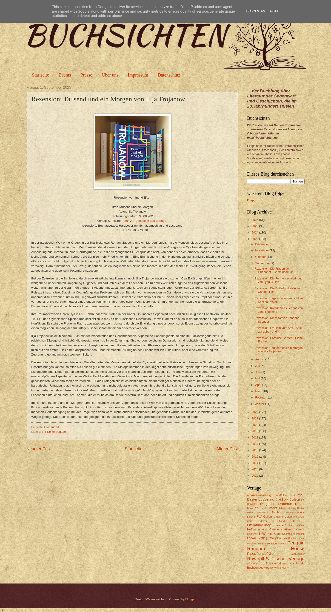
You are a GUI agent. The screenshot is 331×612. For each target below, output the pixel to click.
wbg (266, 567)
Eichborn (277, 512)
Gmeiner (279, 516)
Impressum (138, 74)
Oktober (260, 257)
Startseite (40, 74)
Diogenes (267, 504)
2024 (255, 232)
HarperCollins (285, 525)
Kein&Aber (252, 534)
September (263, 263)
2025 (255, 226)
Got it (275, 11)
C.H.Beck (282, 499)
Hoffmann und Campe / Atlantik (270, 529)
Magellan (275, 538)
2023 (255, 239)
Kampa (300, 529)
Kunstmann (299, 534)
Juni (258, 372)
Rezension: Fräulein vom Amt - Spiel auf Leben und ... (278, 329)
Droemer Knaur (291, 504)
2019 (255, 431)
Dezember (262, 244)
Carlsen (295, 499)
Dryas (250, 508)
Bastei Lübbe (257, 499)
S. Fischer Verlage (54, 431)
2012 (255, 475)
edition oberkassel (257, 512)
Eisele (290, 512)
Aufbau (299, 495)
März (259, 391)
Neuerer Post (38, 449)
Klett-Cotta (274, 533)
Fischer (251, 516)
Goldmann (291, 516)
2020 (255, 425)
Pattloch (282, 543)
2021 (255, 418)
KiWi (262, 533)
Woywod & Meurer (280, 567)
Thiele (290, 563)
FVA (259, 516)
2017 (255, 444)
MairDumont (290, 538)
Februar (260, 397)
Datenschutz (169, 74)
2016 (255, 450)
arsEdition (282, 495)
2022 (255, 412)
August (260, 359)
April (258, 385)
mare (302, 538)
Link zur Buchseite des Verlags (145, 220)
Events (64, 74)
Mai (258, 378)
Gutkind (280, 521)
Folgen (251, 200)
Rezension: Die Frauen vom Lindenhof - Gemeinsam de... (275, 270)
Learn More (255, 11)
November (262, 250)
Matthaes (252, 543)
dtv (256, 508)
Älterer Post (227, 449)
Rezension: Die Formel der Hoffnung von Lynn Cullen (278, 280)
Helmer (301, 525)
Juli (257, 365)
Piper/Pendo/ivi (259, 553)
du (262, 508)
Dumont (271, 508)
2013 (255, 469)
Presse (86, 74)
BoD (272, 499)
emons (301, 512)
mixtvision (271, 543)
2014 (255, 463)
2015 (255, 456)
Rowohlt (255, 558)
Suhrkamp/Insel (276, 563)
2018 (255, 437)
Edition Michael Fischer (292, 508)
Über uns (110, 74)
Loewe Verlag (257, 538)
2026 (255, 220)
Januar (260, 404)
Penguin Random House (276, 545)
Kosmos (287, 533)
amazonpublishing (259, 495)
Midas (261, 543)
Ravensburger (297, 554)
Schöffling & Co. (256, 563)
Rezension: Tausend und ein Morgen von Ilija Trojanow (278, 349)
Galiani (268, 516)
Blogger (190, 599)
